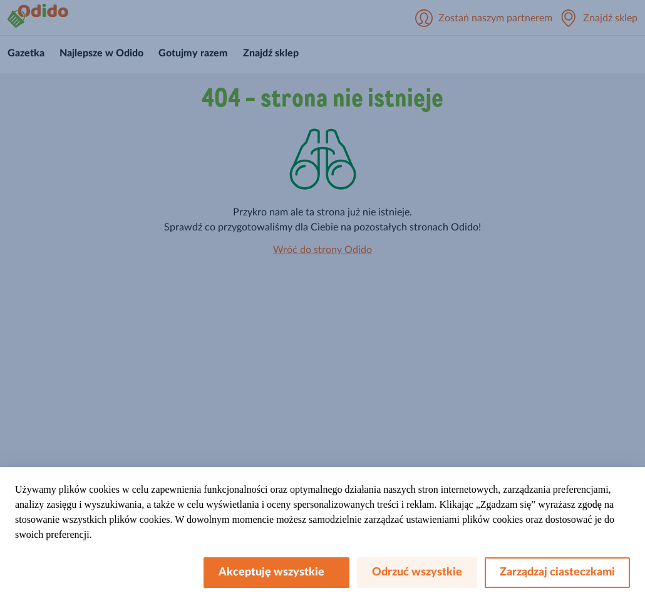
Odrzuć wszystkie (417, 572)
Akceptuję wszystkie (276, 572)
